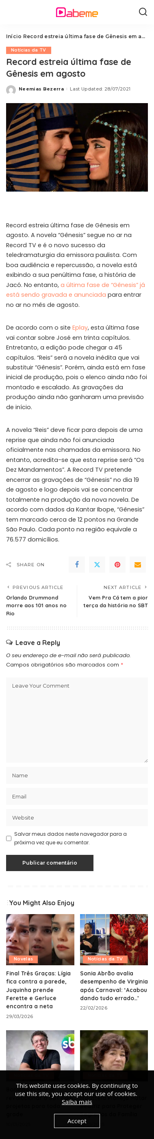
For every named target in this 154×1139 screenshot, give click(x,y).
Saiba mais (77, 1102)
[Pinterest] (117, 565)
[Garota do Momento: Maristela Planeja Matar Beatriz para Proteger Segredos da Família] (114, 1055)
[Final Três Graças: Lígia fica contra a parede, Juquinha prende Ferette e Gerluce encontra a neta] (40, 939)
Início (14, 36)
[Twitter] (97, 565)
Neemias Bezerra (41, 89)
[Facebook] (77, 565)
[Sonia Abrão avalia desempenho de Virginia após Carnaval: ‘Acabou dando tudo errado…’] (114, 939)
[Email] (138, 565)
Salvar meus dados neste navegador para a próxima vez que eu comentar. (70, 838)
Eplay (80, 328)
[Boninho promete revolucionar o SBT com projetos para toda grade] (40, 1055)
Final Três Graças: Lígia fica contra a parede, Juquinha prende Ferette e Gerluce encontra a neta (38, 990)
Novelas (23, 959)
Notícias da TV (28, 50)
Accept (77, 1121)
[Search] (143, 12)
